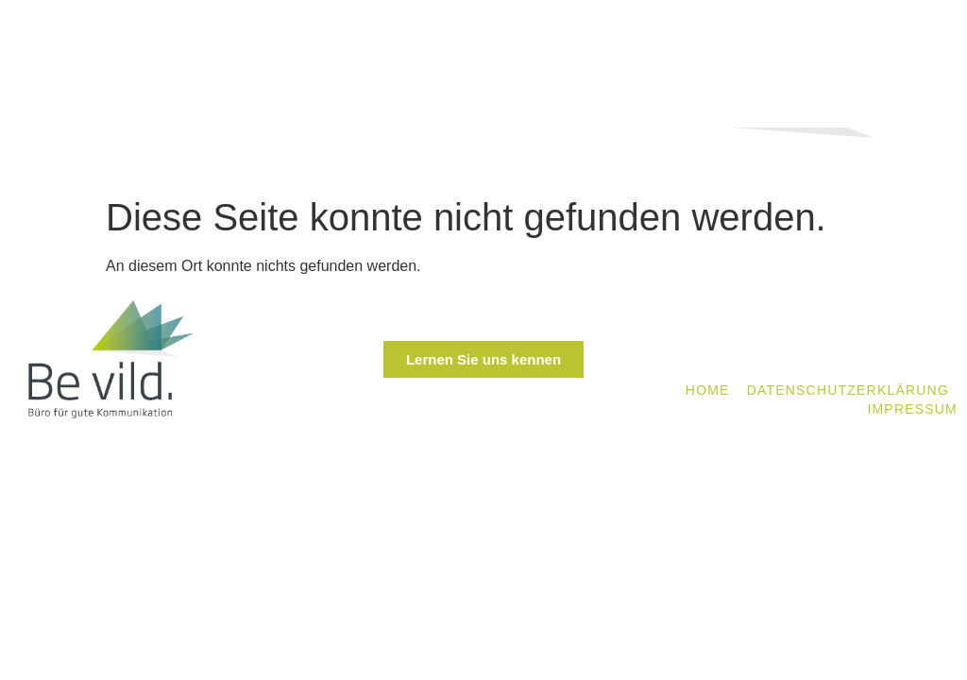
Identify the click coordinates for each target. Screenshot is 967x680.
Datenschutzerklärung (848, 390)
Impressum (912, 408)
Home (708, 390)
